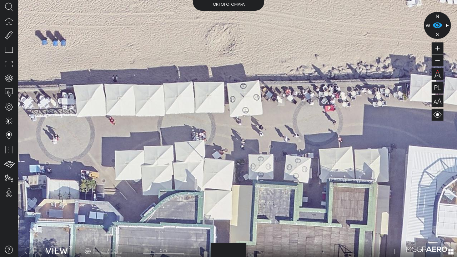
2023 (228, 249)
